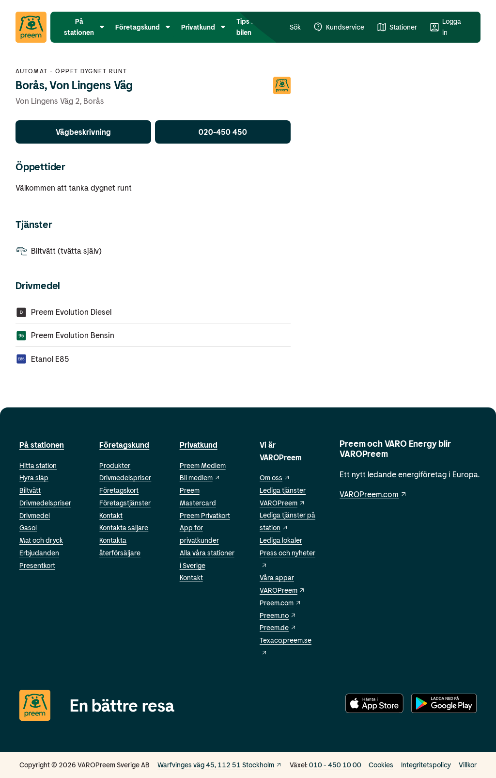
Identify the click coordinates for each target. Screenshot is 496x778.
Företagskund (124, 444)
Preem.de (278, 627)
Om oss (275, 477)
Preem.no (278, 615)
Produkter (114, 465)
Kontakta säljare (123, 527)
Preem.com (280, 603)
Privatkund (198, 444)
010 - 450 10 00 (335, 765)
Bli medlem (200, 477)
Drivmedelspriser (45, 503)
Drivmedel (34, 515)
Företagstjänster (125, 503)
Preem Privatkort (205, 515)
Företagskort (119, 490)
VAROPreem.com (373, 494)
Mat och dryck (41, 540)
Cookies (381, 765)
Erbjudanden (39, 553)
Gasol (28, 527)
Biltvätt (30, 490)
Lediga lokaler (281, 540)
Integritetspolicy (426, 765)
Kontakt (111, 515)
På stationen (41, 444)
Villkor (468, 765)
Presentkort (37, 565)
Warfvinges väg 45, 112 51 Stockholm (219, 765)
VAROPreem (282, 590)
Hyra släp (33, 477)
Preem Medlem (203, 465)
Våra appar (277, 577)
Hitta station (38, 465)
